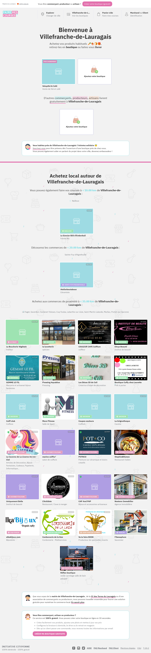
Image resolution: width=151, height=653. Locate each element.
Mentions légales (127, 648)
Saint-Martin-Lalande (93, 312)
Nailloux (75, 201)
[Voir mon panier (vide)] (107, 14)
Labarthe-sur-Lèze (75, 312)
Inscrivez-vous (39, 148)
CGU (139, 648)
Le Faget (26, 312)
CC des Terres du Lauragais (103, 596)
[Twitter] (83, 648)
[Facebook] (73, 648)
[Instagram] (78, 648)
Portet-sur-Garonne (120, 312)
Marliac (107, 312)
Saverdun (35, 312)
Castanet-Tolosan (47, 312)
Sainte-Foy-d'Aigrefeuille (75, 254)
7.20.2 (146, 648)
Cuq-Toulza (61, 312)
